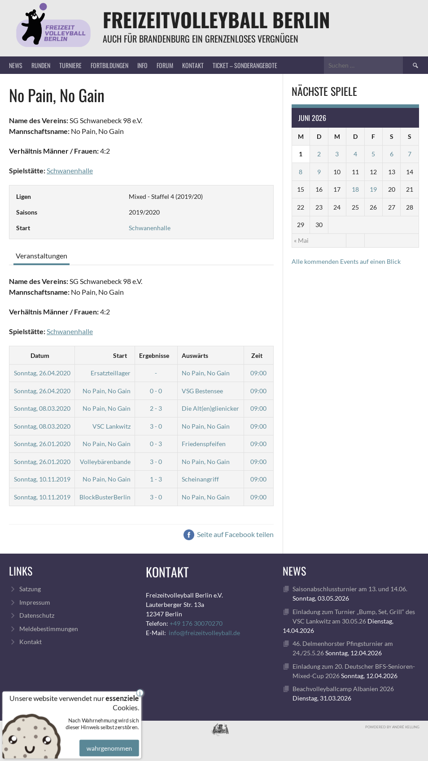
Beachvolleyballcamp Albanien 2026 (343, 688)
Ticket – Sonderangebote (245, 65)
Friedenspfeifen (204, 443)
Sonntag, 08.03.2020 (42, 408)
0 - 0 (156, 391)
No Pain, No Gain (206, 373)
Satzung (30, 589)
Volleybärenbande (105, 461)
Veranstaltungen (41, 255)
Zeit (256, 355)
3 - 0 (156, 426)
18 (355, 189)
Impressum (34, 602)
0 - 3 (156, 443)
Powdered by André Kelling (392, 727)
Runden (40, 65)
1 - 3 (156, 479)
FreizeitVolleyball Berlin (216, 19)
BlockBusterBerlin (105, 497)
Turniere (70, 65)
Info (142, 65)
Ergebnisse (154, 355)
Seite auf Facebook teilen (228, 534)
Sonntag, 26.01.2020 (42, 443)
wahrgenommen (108, 743)
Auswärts (195, 355)
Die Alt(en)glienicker (210, 408)
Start (120, 355)
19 (373, 189)
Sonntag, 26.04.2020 (42, 373)
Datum (40, 355)
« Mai (301, 240)
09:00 (258, 373)
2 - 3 (156, 408)
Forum (165, 65)
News (15, 65)
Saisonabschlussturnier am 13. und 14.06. (350, 589)
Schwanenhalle (70, 170)
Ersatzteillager (111, 373)
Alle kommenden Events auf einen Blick (346, 261)
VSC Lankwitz (111, 426)
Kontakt (193, 65)
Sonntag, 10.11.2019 (42, 479)
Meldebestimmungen (48, 628)
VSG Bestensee (202, 391)
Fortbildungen (109, 65)
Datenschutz (36, 615)
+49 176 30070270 (196, 623)
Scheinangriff (200, 479)
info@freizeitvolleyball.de (204, 632)
